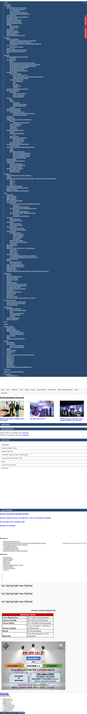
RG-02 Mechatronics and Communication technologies (25, 64)
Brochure (8, 281)
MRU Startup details (18, 141)
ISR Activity (7, 369)
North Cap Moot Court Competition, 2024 (12, 522)
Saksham (9, 24)
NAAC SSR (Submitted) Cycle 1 (15, 266)
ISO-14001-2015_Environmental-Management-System (25, 204)
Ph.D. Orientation (17, 237)
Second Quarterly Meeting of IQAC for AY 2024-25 (24, 257)
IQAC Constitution (11, 196)
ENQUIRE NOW (85, 33)
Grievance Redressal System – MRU (12, 458)
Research (6, 55)
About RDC (13, 58)
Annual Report (13, 129)
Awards (8, 349)
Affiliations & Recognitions (13, 21)
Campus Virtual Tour (7, 451)
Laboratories (10, 29)
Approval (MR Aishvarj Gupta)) (21, 156)
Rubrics (12, 150)
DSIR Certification (11, 159)
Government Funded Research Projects (24, 113)
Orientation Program (15, 233)
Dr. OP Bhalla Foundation (10, 546)
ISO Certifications (11, 202)
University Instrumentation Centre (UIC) (17, 89)
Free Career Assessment (9, 465)
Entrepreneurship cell (16, 142)
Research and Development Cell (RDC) (17, 57)
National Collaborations (16, 164)
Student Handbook (11, 282)
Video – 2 (12, 181)
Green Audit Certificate (16, 220)
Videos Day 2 (13, 251)
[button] (4, 694)
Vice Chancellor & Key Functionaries (16, 8)
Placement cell (7, 557)
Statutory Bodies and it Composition (20, 14)
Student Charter (10, 328)
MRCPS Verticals (11, 350)
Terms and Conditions (9, 568)
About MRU (7, 5)
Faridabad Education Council (11, 549)
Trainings (15, 87)
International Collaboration (13, 309)
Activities (12, 107)
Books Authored (41, 390)
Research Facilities (11, 72)
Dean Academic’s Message (14, 186)
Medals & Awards (11, 329)
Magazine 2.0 (10, 358)
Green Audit (9, 217)
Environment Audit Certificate (18, 230)
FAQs (76, 390)
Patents (12, 101)
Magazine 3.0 (10, 359)
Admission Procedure (12, 279)
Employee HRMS (8, 567)
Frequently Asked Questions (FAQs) (16, 284)
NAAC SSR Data (10, 268)
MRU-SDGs (9, 246)
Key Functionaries (15, 11)
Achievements (17, 86)
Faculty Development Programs (18, 242)
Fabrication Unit (14, 136)
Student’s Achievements (13, 331)
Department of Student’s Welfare (15, 339)
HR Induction (16, 239)
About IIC (12, 121)
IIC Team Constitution (16, 124)
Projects (8, 353)
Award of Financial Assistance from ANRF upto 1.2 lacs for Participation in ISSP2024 (25, 518)
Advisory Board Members (17, 345)
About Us (9, 6)
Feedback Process (11, 269)
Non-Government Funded (20, 115)
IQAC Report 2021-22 (16, 263)
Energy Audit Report (15, 224)
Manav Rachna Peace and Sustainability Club (18, 367)
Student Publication (18, 96)
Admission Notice (8, 559)
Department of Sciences (16, 47)
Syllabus (8, 177)
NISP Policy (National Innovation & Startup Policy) (20, 147)
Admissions (7, 273)
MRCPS (6, 341)
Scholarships (10, 295)
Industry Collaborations (12, 318)
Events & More (10, 365)
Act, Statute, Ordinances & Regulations (17, 17)
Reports (8, 260)
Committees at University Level (18, 12)
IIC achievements (14, 145)
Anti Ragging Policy (11, 296)
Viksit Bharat (7, 374)
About (11, 61)
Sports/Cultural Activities (17, 334)
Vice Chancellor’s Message (17, 9)
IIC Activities (13, 127)
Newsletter (4, 393)
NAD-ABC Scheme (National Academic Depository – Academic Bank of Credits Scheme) (31, 178)
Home (6, 2)
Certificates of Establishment (21, 122)
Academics (7, 174)
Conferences (13, 243)
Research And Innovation (17, 332)
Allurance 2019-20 (15, 171)
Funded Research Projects (17, 112)
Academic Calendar (11, 189)
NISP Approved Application (17, 152)
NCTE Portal (5, 468)
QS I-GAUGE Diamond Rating (14, 201)
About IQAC (9, 194)
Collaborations (10, 162)
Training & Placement (10, 300)
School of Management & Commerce (16, 50)
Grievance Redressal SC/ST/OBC (15, 35)
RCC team (15, 84)
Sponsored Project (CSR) (13, 109)
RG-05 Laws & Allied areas (17, 69)
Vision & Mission (11, 15)
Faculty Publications (18, 95)
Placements (15, 390)
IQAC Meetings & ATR (12, 254)
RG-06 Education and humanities (19, 70)
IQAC (5, 193)
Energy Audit (10, 222)
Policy (11, 148)
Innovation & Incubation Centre (14, 130)
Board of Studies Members (65, 390)
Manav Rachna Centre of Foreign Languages (18, 175)
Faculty (33, 390)
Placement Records (12, 305)
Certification (16, 205)
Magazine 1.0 (10, 356)
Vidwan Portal (10, 118)
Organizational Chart (12, 18)
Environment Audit (11, 227)
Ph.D (7, 53)
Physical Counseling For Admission (16, 286)
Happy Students (10, 335)
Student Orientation (18, 234)
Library (6, 324)
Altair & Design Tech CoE (20, 75)
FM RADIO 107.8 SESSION (7, 526)
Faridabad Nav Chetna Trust (10, 548)
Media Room (6, 563)
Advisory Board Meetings (17, 347)
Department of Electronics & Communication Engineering (25, 44)
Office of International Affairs (18, 310)
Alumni (8, 337)
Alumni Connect (7, 560)
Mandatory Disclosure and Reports (14, 372)
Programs (7, 37)
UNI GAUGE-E (10, 290)
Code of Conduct (11, 293)
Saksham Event (14, 28)
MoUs (11, 312)
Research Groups (11, 60)
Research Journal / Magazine (14, 168)
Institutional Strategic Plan (13, 20)
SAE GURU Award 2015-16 (37, 419)
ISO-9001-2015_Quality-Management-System (23, 213)
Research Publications (12, 90)
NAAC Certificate (11, 198)
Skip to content (4, 693)
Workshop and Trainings (16, 240)
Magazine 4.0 (10, 361)
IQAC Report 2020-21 (16, 262)
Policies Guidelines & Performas (15, 161)
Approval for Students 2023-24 (21, 153)
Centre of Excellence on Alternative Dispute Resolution (28, 77)
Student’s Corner (8, 326)
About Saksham (14, 26)
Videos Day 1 (13, 250)
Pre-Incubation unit (18, 139)
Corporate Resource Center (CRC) (15, 303)
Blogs (3, 461)
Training (27, 390)
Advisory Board (10, 344)
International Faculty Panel (17, 313)
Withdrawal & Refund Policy (14, 292)
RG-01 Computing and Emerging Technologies (22, 63)
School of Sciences (11, 45)
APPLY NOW (85, 20)
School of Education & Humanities (15, 51)
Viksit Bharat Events (12, 375)
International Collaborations (17, 165)
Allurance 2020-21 (15, 170)
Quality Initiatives (11, 231)
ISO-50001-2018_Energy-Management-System (23, 208)
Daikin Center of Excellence (20, 78)
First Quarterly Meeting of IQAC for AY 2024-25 (23, 256)
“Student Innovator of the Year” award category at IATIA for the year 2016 (71, 419)
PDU (14, 135)
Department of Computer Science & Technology (23, 41)
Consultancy (9, 116)
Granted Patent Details (19, 106)
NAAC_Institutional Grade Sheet (15, 265)
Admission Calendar (12, 278)
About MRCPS (10, 342)
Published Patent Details (20, 104)
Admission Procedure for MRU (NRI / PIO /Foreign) (20, 298)
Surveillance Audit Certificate (21, 207)
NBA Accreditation (11, 199)
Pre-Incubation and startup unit (18, 138)
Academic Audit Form (12, 259)
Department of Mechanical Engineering (20, 42)
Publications (13, 92)
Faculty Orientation (18, 236)
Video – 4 (12, 184)
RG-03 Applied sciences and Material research (23, 66)
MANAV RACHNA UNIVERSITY (24, 542)
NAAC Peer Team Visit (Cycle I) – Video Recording (20, 248)
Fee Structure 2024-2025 (13, 287)
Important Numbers (11, 34)
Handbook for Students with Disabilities (17, 191)
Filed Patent (16, 103)
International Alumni (15, 315)
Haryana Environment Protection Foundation (15, 551)
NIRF (5, 322)
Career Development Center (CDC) (16, 302)
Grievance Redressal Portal (14, 23)
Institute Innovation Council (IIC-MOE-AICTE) (18, 119)
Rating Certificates (15, 126)
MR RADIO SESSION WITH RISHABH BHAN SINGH (14, 514)
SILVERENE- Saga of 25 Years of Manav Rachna (15, 455)
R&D (21, 390)
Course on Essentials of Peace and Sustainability (20, 355)
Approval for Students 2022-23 (21, 155)
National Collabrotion (12, 319)
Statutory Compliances (12, 32)
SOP (14, 83)
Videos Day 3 (13, 253)
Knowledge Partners (12, 31)
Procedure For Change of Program (16, 289)
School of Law (10, 48)
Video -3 (12, 183)
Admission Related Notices (14, 276)
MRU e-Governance (11, 245)
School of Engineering (12, 39)
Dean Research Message (13, 110)
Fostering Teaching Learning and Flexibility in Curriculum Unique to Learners (27, 271)
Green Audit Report (15, 219)
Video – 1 (12, 180)
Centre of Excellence (15, 73)
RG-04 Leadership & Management (19, 67)
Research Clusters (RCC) (17, 80)
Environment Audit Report (17, 228)
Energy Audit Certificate (16, 225)
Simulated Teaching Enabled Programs (17, 188)
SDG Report (9, 364)
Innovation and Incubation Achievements (17, 144)
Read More (26, 433)
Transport (9, 275)
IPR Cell (8, 98)
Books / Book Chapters (19, 93)
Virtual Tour (6, 562)
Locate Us (6, 570)
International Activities (16, 167)
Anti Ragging (5, 445)
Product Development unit (17, 133)
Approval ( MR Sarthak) (19, 158)
